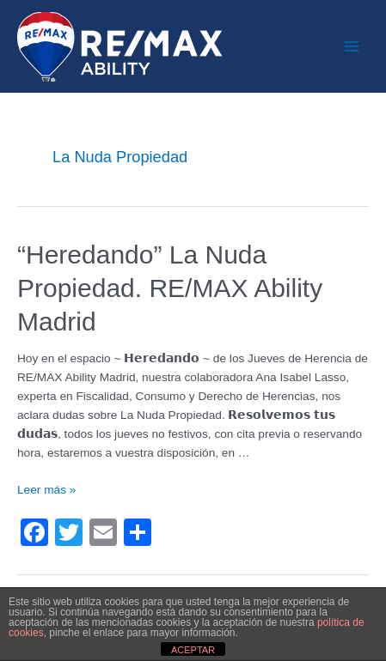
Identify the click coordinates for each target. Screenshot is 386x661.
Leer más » (46, 489)
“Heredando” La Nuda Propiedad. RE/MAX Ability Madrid (169, 288)
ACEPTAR (193, 650)
